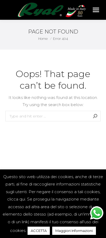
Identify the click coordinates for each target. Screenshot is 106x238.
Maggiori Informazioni (74, 231)
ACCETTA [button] (39, 231)
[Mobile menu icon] (96, 10)
